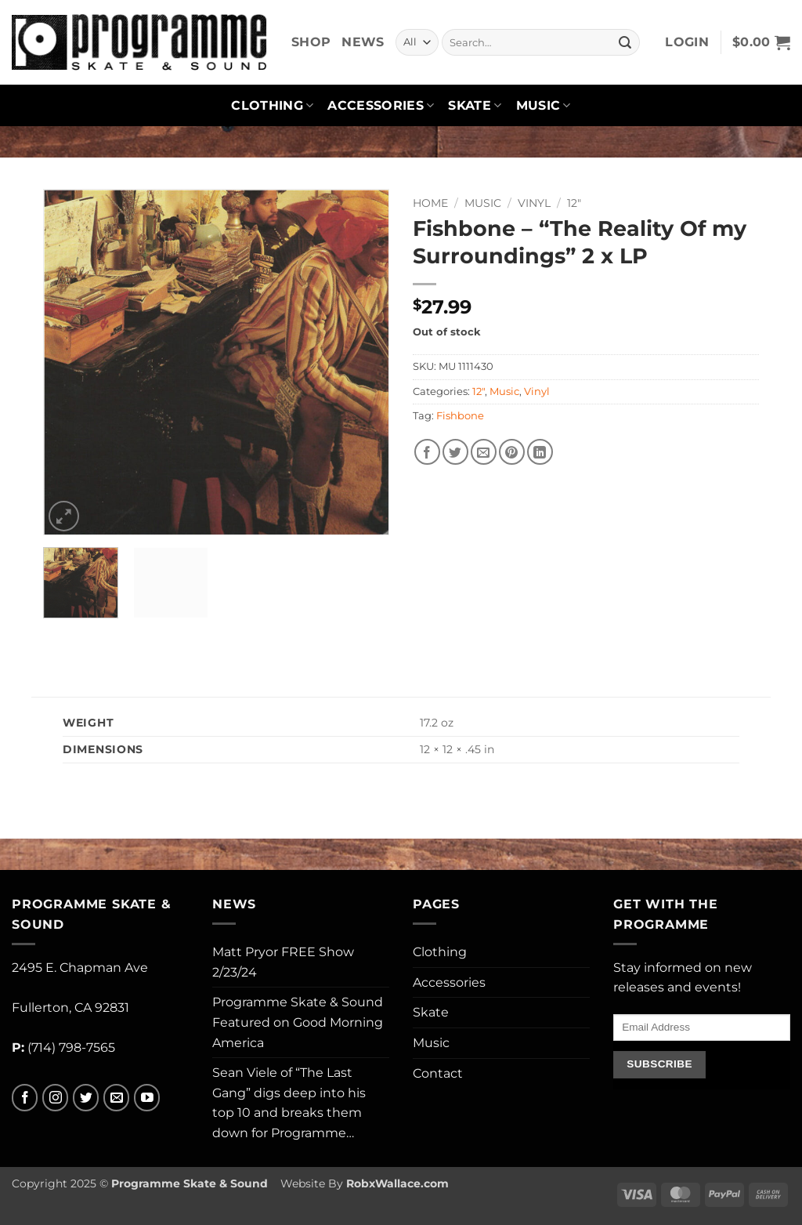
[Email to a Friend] (484, 452)
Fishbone (460, 416)
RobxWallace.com (397, 1183)
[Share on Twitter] (455, 452)
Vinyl (534, 203)
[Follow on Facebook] (25, 1097)
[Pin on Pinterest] (512, 452)
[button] (687, 42)
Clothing (272, 106)
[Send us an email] (116, 1097)
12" (574, 203)
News (362, 41)
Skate (474, 106)
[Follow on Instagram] (55, 1097)
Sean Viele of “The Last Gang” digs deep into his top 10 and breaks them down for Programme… (289, 1102)
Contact (438, 1073)
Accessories (380, 106)
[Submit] (625, 42)
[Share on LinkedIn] (540, 452)
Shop (311, 41)
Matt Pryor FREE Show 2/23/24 (283, 962)
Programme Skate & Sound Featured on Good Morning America (297, 1022)
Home (430, 203)
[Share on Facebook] (427, 452)
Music (543, 106)
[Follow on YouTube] (147, 1097)
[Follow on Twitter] (86, 1097)
